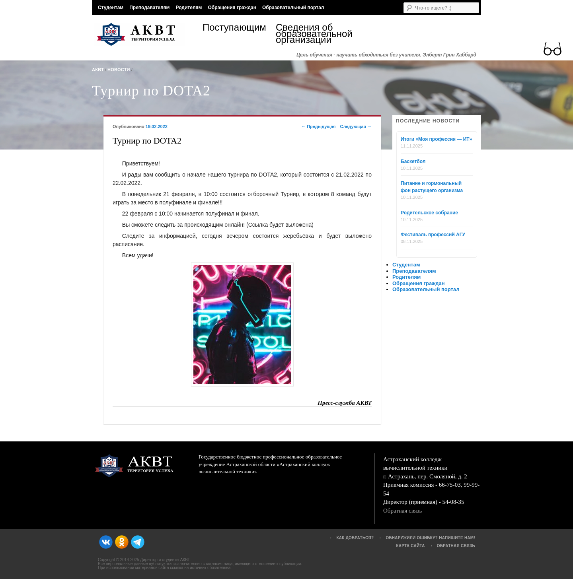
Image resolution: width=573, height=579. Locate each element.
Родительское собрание (429, 213)
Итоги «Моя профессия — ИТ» (436, 139)
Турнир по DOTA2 (151, 91)
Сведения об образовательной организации (312, 33)
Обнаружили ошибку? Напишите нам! (430, 538)
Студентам (110, 7)
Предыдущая (318, 126)
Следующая (356, 126)
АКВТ (98, 69)
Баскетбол (413, 161)
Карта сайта (410, 546)
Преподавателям (149, 7)
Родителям (188, 7)
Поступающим (234, 28)
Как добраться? (355, 538)
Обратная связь (402, 510)
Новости (118, 69)
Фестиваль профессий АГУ (433, 234)
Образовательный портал (293, 7)
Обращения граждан (232, 7)
